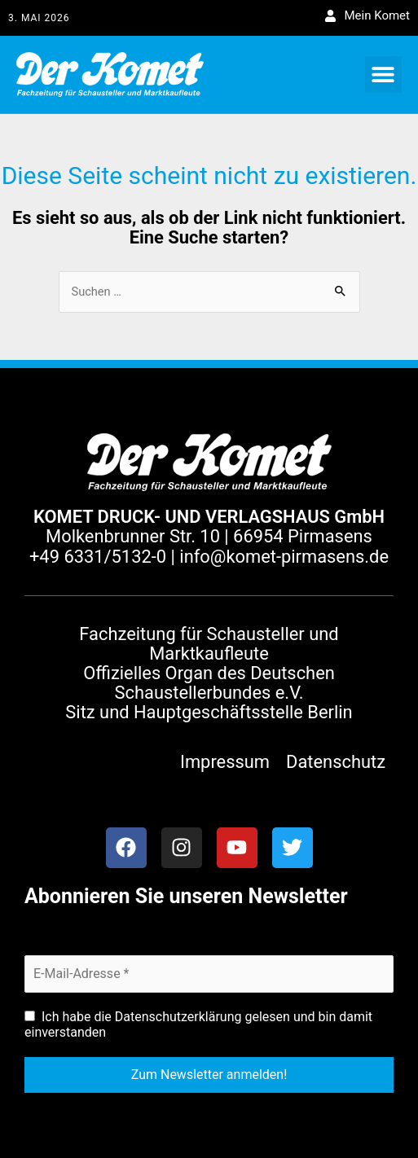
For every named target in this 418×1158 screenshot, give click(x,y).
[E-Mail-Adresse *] (209, 974)
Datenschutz (335, 762)
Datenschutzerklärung (178, 1016)
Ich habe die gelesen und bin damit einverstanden (198, 1024)
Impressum (225, 762)
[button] (383, 74)
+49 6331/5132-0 (97, 556)
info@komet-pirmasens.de (284, 556)
